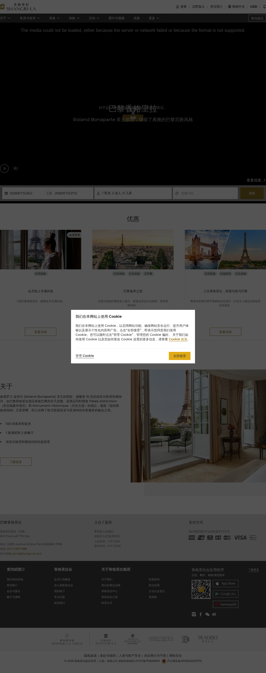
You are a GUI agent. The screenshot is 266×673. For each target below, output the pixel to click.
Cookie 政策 (178, 339)
